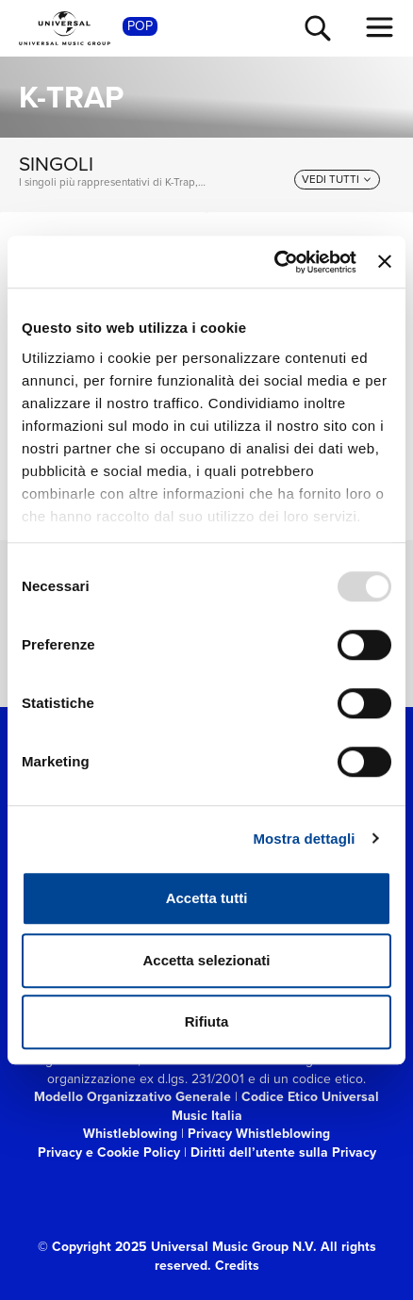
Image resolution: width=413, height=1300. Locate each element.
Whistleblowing (130, 1134)
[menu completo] (380, 27)
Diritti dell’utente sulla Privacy (283, 1152)
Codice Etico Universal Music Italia (276, 1106)
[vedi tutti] (337, 179)
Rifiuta (207, 1021)
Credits (237, 1265)
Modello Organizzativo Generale (132, 1097)
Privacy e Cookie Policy (109, 1152)
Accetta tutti (207, 898)
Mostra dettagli (304, 839)
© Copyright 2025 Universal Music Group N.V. (177, 1247)
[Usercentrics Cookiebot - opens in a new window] (273, 262)
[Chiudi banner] (384, 262)
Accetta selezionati (206, 960)
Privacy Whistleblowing (259, 1134)
